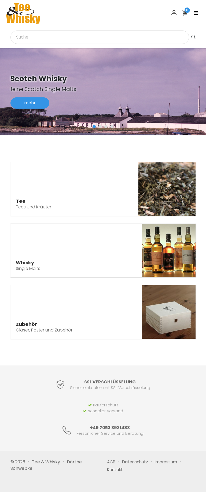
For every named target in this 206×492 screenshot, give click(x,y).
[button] (94, 126)
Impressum (166, 462)
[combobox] (99, 37)
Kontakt (115, 469)
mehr (30, 103)
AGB (111, 462)
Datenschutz (135, 462)
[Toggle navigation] (196, 13)
